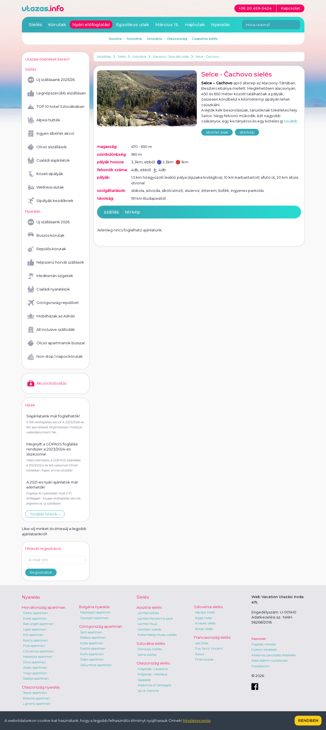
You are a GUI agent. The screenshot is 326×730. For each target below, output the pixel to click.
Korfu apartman (92, 654)
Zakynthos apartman (96, 665)
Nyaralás (220, 24)
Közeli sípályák (45, 174)
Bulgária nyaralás (94, 607)
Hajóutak (195, 24)
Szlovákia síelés (151, 643)
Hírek (30, 405)
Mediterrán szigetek (50, 276)
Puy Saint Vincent (209, 648)
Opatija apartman (36, 678)
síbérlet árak (217, 132)
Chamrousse (204, 659)
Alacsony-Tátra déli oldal (171, 57)
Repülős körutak (46, 249)
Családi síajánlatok (48, 160)
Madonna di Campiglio (154, 685)
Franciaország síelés (212, 637)
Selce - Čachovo (207, 57)
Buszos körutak (45, 235)
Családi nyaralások (48, 289)
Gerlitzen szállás (149, 629)
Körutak (57, 24)
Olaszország (177, 39)
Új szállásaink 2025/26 (51, 79)
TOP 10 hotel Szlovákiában (55, 106)
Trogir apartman (35, 673)
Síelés (121, 57)
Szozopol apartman (94, 618)
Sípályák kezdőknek (50, 200)
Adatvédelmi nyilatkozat (269, 660)
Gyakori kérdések (264, 650)
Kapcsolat (258, 639)
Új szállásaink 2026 (48, 222)
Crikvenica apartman (38, 651)
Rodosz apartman (93, 638)
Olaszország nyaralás (41, 687)
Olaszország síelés (153, 663)
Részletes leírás (197, 720)
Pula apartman (34, 646)
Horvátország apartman (43, 607)
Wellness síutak (45, 187)
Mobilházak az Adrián (51, 316)
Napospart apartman (95, 612)
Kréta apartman (91, 643)
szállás (111, 212)
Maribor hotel (205, 612)
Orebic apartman (35, 613)
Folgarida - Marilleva (152, 674)
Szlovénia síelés (208, 607)
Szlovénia (134, 39)
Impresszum (260, 666)
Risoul (199, 654)
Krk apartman (33, 635)
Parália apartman (93, 648)
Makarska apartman (38, 657)
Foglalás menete (263, 644)
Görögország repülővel (52, 302)
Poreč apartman (35, 618)
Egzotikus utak (132, 24)
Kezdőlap (104, 57)
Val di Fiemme (148, 691)
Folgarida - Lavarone (153, 669)
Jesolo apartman (35, 693)
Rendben (308, 720)
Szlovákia (139, 57)
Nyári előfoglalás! (91, 24)
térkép (132, 212)
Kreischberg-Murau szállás (157, 635)
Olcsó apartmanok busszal (56, 343)
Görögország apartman (100, 626)
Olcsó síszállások (47, 147)
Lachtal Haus (147, 624)
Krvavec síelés (205, 623)
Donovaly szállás (150, 649)
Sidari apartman (92, 659)
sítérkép (247, 132)
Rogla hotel (203, 618)
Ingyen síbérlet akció (50, 133)
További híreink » (45, 514)
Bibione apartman (36, 698)
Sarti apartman (91, 632)
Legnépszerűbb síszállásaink (56, 93)
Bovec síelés (204, 629)
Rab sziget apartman (38, 624)
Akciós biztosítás (46, 383)
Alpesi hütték (43, 120)
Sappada (144, 680)
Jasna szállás (147, 655)
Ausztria (115, 39)
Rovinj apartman (35, 640)
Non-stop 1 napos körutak (55, 356)
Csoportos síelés (205, 39)
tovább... (292, 121)
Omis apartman (34, 662)
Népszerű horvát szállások (55, 262)
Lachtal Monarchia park (155, 618)
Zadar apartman (35, 667)
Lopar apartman (35, 629)
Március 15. (167, 24)
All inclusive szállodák (51, 329)
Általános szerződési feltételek (273, 655)
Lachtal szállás (148, 613)
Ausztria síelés (149, 607)
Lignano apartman (37, 704)
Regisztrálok (41, 572)
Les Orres (201, 643)
